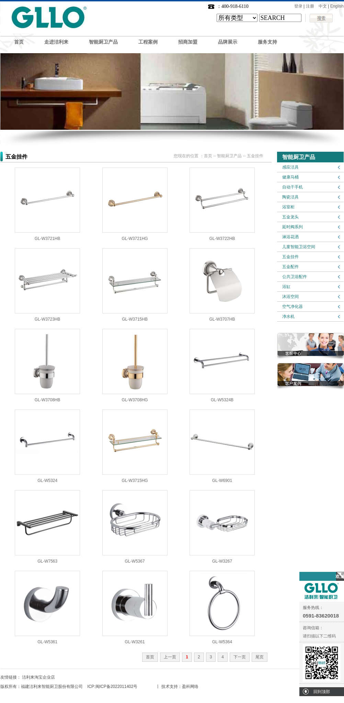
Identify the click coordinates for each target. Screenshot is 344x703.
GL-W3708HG (135, 399)
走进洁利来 (56, 42)
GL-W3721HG (135, 238)
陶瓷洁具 (290, 197)
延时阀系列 (292, 226)
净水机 (288, 316)
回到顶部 (321, 691)
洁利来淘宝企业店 (38, 677)
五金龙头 (290, 217)
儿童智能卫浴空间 (298, 246)
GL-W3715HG (135, 480)
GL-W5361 (47, 641)
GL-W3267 (222, 561)
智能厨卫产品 (103, 42)
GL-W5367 (135, 561)
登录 (298, 6)
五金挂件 (290, 256)
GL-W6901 (222, 480)
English (337, 6)
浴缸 (286, 286)
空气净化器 (292, 306)
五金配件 (290, 266)
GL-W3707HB (222, 319)
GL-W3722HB (222, 238)
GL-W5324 (47, 480)
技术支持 (169, 686)
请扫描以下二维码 (319, 636)
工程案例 (148, 42)
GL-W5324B (222, 399)
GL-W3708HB (47, 399)
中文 (323, 6)
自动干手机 (292, 187)
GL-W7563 (47, 561)
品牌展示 (227, 42)
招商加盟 (187, 42)
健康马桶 (290, 177)
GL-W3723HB (47, 319)
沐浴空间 (290, 296)
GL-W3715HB (135, 319)
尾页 (259, 657)
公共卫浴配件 (294, 276)
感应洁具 (290, 167)
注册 (310, 6)
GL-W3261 (135, 641)
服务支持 (267, 42)
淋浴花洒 (290, 236)
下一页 (239, 657)
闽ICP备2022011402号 (116, 686)
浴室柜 (288, 207)
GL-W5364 (222, 641)
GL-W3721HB (47, 238)
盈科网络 (190, 686)
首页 (19, 42)
